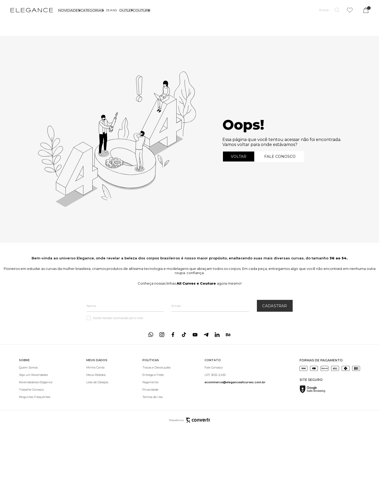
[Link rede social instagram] (162, 335)
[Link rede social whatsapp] (151, 335)
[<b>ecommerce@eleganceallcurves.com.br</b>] (235, 382)
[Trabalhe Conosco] (35, 389)
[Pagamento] (156, 382)
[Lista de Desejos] (97, 382)
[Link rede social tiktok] (184, 335)
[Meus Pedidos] (97, 375)
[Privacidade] (156, 389)
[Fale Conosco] (235, 367)
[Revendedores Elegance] (35, 382)
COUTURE (141, 10)
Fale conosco (280, 156)
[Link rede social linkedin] (217, 335)
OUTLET (126, 10)
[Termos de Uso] (156, 397)
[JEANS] (111, 10)
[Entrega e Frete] (156, 375)
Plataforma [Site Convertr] (189, 420)
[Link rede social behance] (228, 335)
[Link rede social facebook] (173, 335)
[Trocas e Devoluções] (156, 367)
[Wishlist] (349, 10)
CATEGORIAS (92, 10)
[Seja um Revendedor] (35, 375)
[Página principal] (32, 10)
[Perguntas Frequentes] (35, 397)
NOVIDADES (69, 10)
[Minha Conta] (97, 367)
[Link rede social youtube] (195, 335)
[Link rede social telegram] (206, 335)
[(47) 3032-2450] (235, 375)
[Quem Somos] (35, 367)
